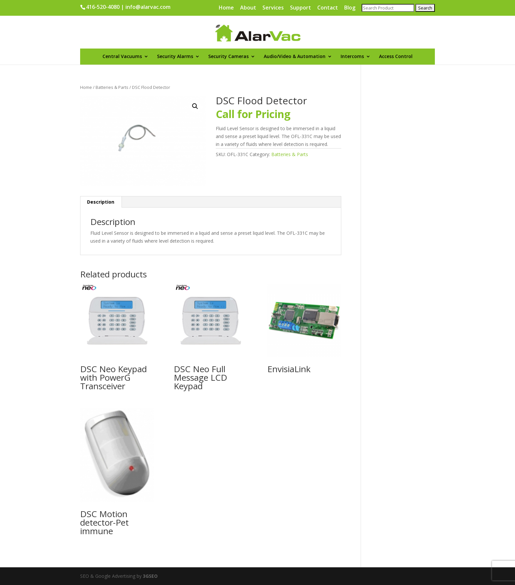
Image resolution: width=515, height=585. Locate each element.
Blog (349, 8)
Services (273, 8)
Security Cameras (228, 56)
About (248, 8)
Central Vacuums (122, 56)
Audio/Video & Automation (294, 56)
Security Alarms (175, 56)
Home (226, 8)
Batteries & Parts (112, 87)
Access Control (396, 56)
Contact (327, 8)
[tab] (101, 202)
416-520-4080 (103, 6)
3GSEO (150, 576)
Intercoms (352, 56)
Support (300, 8)
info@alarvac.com (147, 6)
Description (100, 202)
